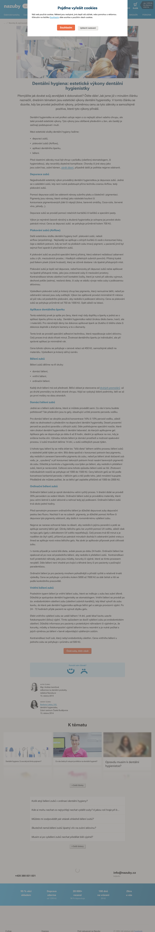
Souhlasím (54, 17)
